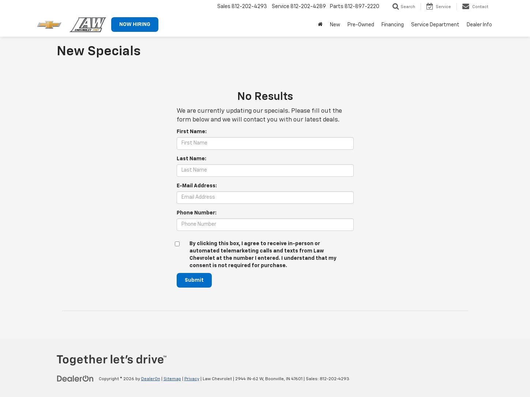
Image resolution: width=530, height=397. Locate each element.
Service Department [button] (435, 24)
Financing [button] (392, 24)
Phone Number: (197, 213)
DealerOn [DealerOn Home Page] (150, 379)
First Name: (192, 131)
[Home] (320, 25)
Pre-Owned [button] (360, 24)
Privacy (191, 379)
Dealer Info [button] (479, 24)
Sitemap (172, 379)
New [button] (335, 24)
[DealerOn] (75, 378)
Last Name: (191, 158)
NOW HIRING (134, 24)
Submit (194, 280)
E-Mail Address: (197, 185)
